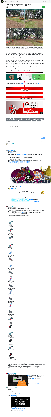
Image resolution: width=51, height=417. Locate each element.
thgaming (28, 119)
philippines (16, 118)
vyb (7, 119)
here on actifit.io (40, 83)
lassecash (36, 119)
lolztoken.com (42, 195)
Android (22, 83)
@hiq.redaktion (30, 379)
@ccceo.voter (11, 150)
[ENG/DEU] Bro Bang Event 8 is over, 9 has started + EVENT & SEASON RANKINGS (19, 163)
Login (43, 1)
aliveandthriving (41, 118)
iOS (25, 83)
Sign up (46, 1)
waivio (17, 119)
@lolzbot (13, 188)
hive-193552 (8, 118)
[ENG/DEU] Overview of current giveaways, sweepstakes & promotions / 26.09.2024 (19, 161)
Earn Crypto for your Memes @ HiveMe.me (18, 408)
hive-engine (24, 118)
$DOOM (36, 201)
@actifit (10, 206)
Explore (7, 1)
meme (40, 119)
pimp (22, 119)
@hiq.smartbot (11, 373)
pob (14, 119)
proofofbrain (11, 119)
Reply (42, 137)
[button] (49, 1)
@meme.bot (13, 395)
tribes (28, 118)
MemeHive (15, 391)
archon (33, 118)
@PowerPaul (11, 152)
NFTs (11, 1)
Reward (42, 141)
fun (42, 119)
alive (36, 118)
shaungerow (15, 407)
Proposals (14, 1)
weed (25, 119)
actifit (12, 118)
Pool (17, 1)
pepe (30, 118)
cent (20, 119)
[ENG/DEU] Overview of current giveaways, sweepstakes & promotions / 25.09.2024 (19, 162)
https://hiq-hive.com (38, 383)
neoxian (20, 118)
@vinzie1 (10, 6)
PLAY (31, 200)
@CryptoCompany (21, 154)
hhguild (32, 119)
